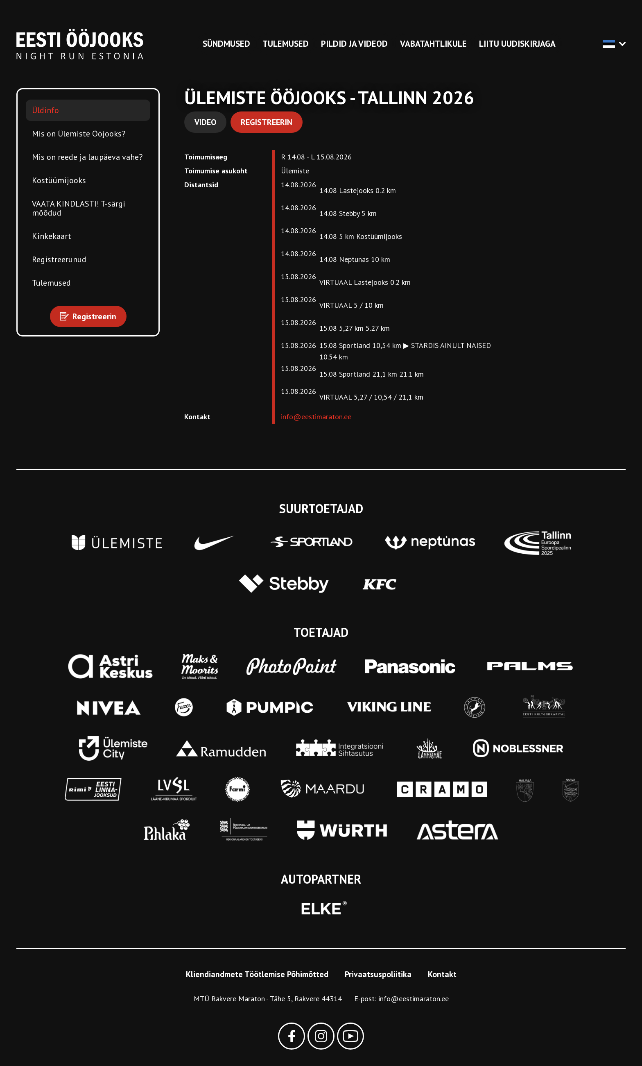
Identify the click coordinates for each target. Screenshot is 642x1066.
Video (205, 122)
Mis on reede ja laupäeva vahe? (87, 157)
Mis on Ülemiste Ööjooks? (78, 133)
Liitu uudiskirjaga (517, 43)
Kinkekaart (51, 236)
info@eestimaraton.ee (316, 416)
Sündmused (226, 43)
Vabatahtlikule (433, 43)
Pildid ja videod (354, 43)
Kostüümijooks (59, 180)
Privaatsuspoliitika (378, 974)
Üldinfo (45, 110)
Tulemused (285, 43)
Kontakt (442, 974)
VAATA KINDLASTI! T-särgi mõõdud (78, 208)
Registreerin (266, 122)
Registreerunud (59, 259)
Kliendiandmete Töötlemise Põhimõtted (257, 974)
